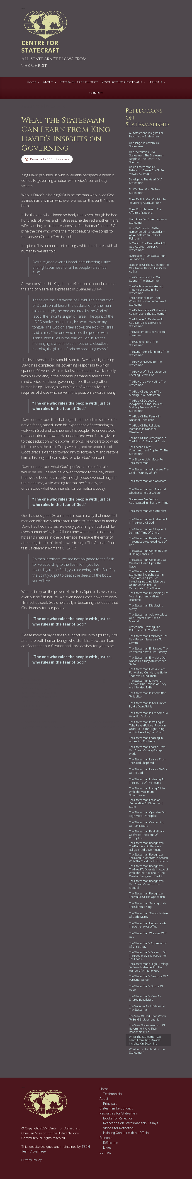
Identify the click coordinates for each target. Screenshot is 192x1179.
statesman (43, 706)
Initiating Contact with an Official (126, 1133)
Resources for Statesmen (118, 1113)
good (40, 688)
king (53, 692)
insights (44, 692)
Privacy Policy (31, 1160)
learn (40, 697)
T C (63, 106)
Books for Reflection (118, 1118)
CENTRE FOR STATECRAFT (40, 46)
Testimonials (112, 1094)
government (29, 692)
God (33, 688)
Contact (105, 1153)
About (104, 1099)
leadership (28, 697)
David (25, 688)
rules (35, 701)
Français (106, 1138)
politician (51, 697)
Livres (107, 1148)
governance (53, 688)
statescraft (28, 706)
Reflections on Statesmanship (34, 682)
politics (26, 701)
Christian (56, 684)
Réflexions (110, 1143)
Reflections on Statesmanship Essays (130, 1123)
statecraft (46, 701)
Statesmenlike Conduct (116, 1108)
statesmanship (30, 710)
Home (104, 1089)
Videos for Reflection (118, 1128)
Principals (110, 1104)
